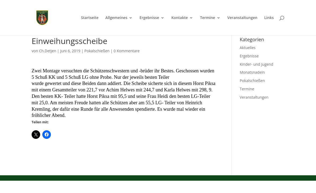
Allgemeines (116, 18)
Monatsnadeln (252, 72)
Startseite (89, 18)
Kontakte (179, 18)
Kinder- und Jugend (256, 64)
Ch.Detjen (47, 50)
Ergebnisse (149, 18)
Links (269, 18)
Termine (207, 18)
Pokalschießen (97, 50)
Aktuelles (247, 47)
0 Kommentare (127, 50)
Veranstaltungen (242, 18)
